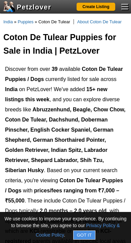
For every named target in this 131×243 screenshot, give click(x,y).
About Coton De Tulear (99, 21)
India (8, 21)
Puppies (26, 21)
